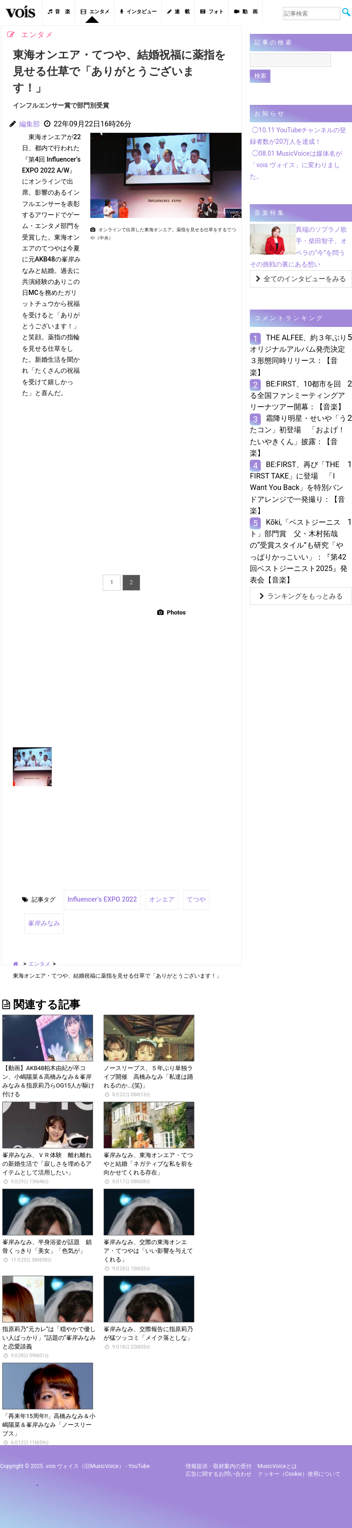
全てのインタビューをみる (301, 279)
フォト (212, 12)
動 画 (246, 12)
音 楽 (59, 12)
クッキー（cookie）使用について (299, 1468)
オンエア (153, 898)
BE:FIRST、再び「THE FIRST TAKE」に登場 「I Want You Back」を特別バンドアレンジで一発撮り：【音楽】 (297, 487)
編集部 (30, 124)
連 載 (178, 12)
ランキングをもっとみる (301, 596)
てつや (186, 898)
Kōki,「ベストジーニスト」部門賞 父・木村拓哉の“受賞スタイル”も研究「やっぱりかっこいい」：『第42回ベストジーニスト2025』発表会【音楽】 (298, 551)
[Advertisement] (162, 308)
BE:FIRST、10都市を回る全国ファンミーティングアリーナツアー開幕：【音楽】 (297, 395)
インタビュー (138, 12)
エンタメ (95, 12)
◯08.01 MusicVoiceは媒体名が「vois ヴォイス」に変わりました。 (295, 165)
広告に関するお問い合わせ (219, 1468)
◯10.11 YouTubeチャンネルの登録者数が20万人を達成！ (298, 135)
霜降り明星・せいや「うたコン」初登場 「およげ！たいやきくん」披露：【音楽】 (298, 435)
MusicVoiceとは (277, 1460)
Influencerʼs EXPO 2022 (98, 898)
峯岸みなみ (43, 919)
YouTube (139, 1460)
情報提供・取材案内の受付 (219, 1460)
